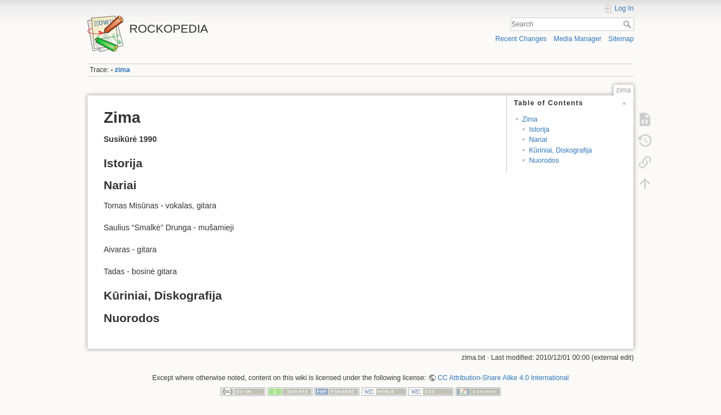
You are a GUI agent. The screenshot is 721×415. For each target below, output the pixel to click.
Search (628, 24)
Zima (529, 119)
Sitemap (621, 39)
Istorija (539, 129)
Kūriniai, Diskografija (560, 150)
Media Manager (578, 39)
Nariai (538, 140)
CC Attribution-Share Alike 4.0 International (503, 378)
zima (122, 70)
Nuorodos (544, 160)
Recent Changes (520, 39)
